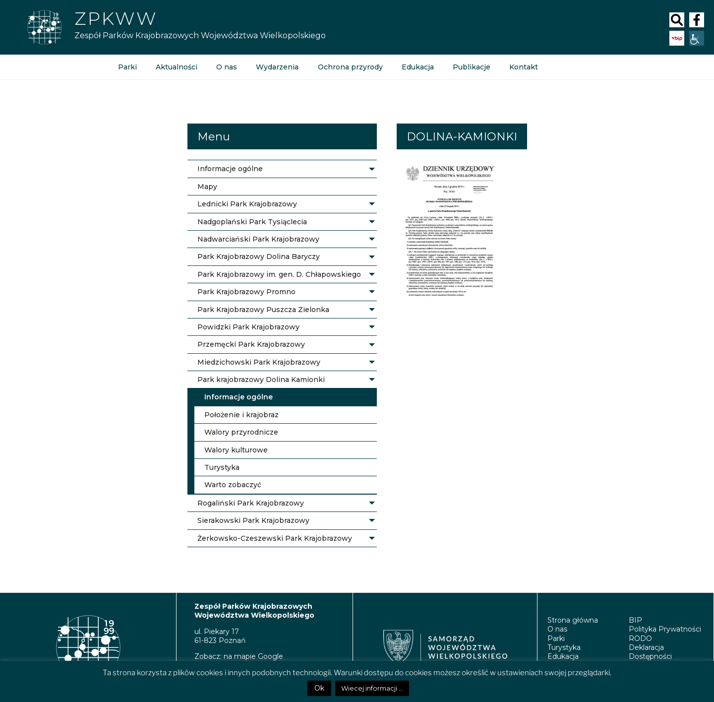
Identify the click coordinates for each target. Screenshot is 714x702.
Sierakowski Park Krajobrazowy (253, 520)
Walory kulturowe (236, 450)
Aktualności (176, 67)
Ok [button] (319, 688)
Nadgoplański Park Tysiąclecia (252, 221)
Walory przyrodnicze (241, 432)
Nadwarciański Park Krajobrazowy (258, 239)
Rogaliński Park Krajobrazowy (250, 503)
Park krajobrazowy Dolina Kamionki (261, 379)
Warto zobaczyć (232, 484)
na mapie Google (253, 656)
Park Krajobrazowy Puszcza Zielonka (263, 309)
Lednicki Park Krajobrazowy (247, 203)
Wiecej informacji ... (372, 688)
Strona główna (572, 620)
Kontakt (523, 67)
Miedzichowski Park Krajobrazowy (258, 362)
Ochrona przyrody (349, 67)
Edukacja (417, 67)
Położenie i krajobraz (241, 414)
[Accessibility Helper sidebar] (696, 38)
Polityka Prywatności (665, 629)
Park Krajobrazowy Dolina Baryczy (258, 256)
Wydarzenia (277, 67)
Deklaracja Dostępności (650, 652)
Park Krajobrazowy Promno (246, 291)
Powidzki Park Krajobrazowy (248, 326)
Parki (127, 67)
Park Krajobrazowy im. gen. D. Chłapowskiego (279, 274)
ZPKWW (115, 18)
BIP (635, 620)
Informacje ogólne (230, 168)
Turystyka (221, 467)
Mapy (207, 186)
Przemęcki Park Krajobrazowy (251, 344)
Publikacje (471, 67)
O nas (226, 67)
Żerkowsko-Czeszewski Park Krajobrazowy (274, 538)
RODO (640, 638)
